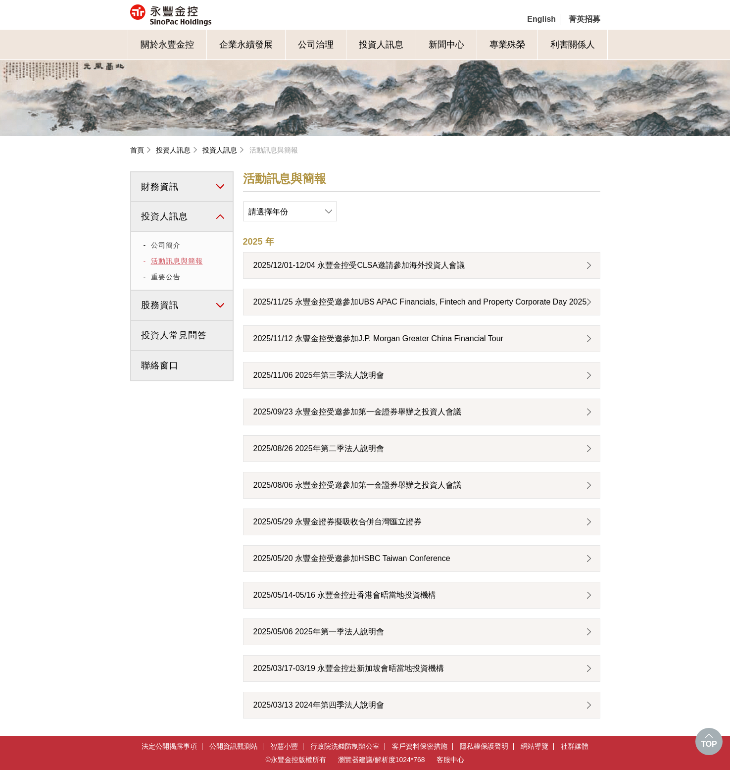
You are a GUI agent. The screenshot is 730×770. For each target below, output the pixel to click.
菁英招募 (584, 19)
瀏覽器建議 (355, 760)
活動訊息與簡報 (273, 150)
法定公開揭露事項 (169, 746)
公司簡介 (166, 245)
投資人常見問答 (174, 335)
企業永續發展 (246, 45)
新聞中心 (446, 45)
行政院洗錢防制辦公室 (345, 746)
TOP (709, 744)
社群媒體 (574, 746)
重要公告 (166, 277)
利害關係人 (572, 45)
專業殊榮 (507, 45)
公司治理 (316, 45)
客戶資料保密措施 (419, 746)
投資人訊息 (381, 45)
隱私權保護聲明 (484, 746)
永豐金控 (212, 15)
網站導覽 (534, 746)
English (541, 19)
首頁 (137, 150)
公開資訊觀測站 (233, 746)
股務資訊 (160, 305)
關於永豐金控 (167, 45)
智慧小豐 (284, 746)
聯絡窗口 (160, 365)
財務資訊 (160, 187)
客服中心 (450, 760)
